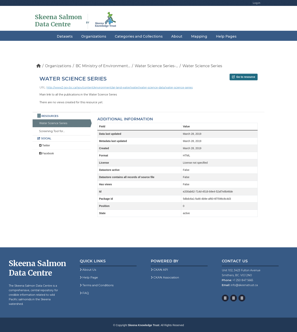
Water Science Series (202, 66)
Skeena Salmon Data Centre (58, 20)
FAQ (84, 293)
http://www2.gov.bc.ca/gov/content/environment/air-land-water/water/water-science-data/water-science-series (120, 87)
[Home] (38, 66)
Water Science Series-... (156, 66)
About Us (88, 269)
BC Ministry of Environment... (103, 66)
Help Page (89, 277)
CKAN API (159, 269)
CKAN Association (165, 277)
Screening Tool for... (52, 131)
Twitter (44, 145)
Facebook (46, 153)
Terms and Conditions (96, 285)
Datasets (65, 36)
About (176, 36)
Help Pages (226, 36)
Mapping (199, 36)
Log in (256, 2)
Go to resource (243, 76)
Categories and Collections (139, 36)
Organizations (93, 36)
